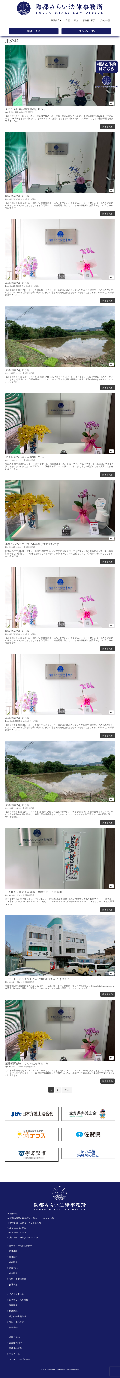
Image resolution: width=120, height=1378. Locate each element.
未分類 (24, 112)
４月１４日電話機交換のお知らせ (25, 109)
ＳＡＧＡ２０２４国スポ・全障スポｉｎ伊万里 (33, 892)
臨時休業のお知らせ (17, 196)
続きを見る (107, 126)
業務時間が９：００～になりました (26, 1063)
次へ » (66, 1090)
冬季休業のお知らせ (17, 283)
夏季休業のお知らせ (17, 370)
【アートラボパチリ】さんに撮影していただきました (37, 979)
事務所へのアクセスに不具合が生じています (32, 544)
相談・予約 (33, 31)
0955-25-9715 (86, 31)
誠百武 (30, 112)
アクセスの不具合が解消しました (25, 457)
